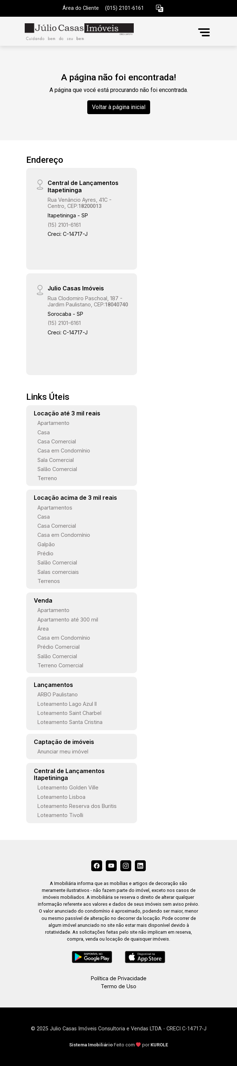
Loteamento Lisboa (61, 797)
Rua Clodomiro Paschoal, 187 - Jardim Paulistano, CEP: (88, 301)
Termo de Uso (118, 986)
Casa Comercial (56, 441)
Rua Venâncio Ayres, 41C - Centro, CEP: (80, 203)
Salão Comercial (57, 469)
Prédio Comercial (58, 647)
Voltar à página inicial (118, 107)
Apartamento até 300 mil (67, 619)
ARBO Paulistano (57, 694)
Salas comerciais (58, 572)
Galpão (46, 544)
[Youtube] (111, 865)
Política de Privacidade (118, 978)
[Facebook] (96, 865)
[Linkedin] (140, 865)
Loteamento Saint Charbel (69, 713)
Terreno (47, 478)
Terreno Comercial (60, 665)
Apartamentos (54, 507)
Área (43, 628)
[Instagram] (125, 865)
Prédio (45, 553)
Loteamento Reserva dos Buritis (77, 806)
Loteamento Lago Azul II (67, 704)
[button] (159, 8)
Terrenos (48, 581)
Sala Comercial (55, 460)
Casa (43, 432)
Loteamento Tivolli (60, 815)
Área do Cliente (81, 8)
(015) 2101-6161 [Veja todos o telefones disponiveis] (124, 8)
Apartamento (53, 423)
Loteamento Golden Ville (68, 787)
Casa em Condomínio (63, 450)
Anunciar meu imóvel (62, 751)
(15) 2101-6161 (64, 225)
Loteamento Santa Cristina (70, 722)
